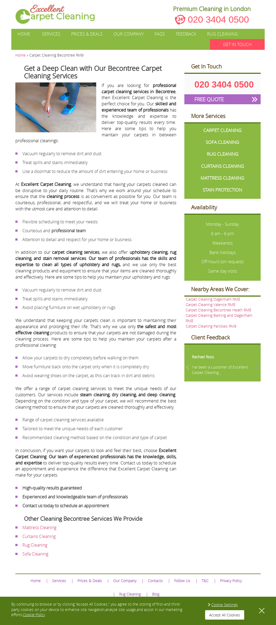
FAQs (159, 34)
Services (51, 34)
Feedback (186, 34)
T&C (205, 580)
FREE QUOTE (209, 99)
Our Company (128, 34)
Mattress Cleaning (39, 527)
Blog (155, 594)
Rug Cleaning (222, 34)
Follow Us (182, 580)
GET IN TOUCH (237, 44)
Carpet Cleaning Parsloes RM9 (211, 326)
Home (24, 34)
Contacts (155, 580)
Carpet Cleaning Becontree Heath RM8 (218, 310)
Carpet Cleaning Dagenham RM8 (213, 299)
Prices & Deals (87, 34)
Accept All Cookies (224, 614)
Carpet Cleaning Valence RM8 (210, 304)
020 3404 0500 (218, 19)
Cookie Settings (224, 604)
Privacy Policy (231, 580)
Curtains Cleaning (39, 536)
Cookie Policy (34, 614)
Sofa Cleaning (35, 554)
